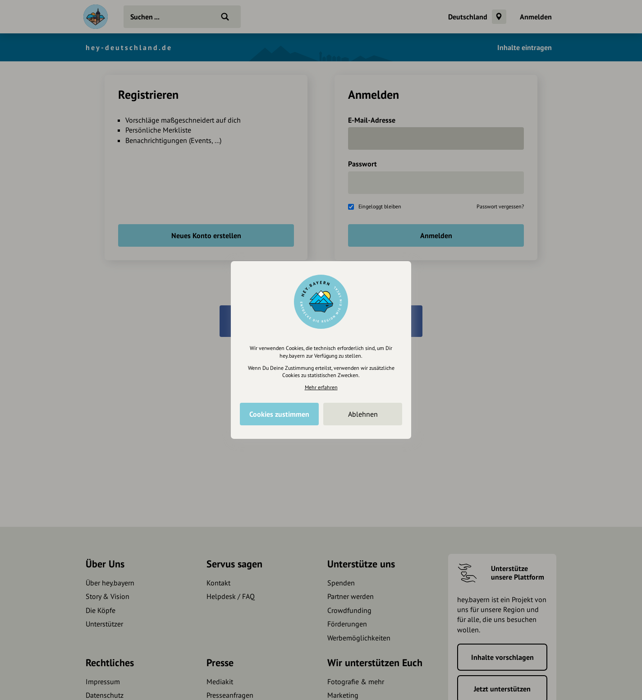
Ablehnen (363, 414)
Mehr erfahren (321, 387)
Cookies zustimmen (279, 414)
